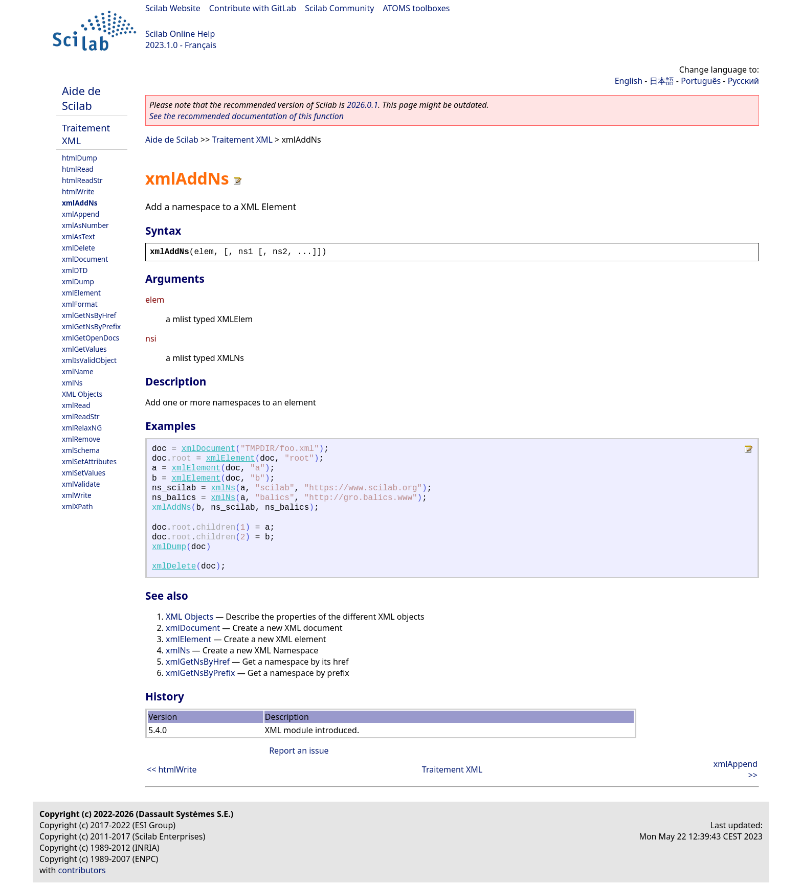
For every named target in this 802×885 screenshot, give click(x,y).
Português (701, 80)
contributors (82, 870)
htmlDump (79, 158)
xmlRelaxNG (82, 428)
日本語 (662, 80)
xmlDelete (78, 248)
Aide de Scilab (81, 98)
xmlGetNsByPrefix (91, 326)
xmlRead (76, 405)
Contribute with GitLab (252, 8)
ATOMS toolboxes (416, 8)
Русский (743, 80)
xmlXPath (77, 506)
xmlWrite (77, 495)
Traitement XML (242, 139)
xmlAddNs (80, 203)
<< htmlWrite (171, 769)
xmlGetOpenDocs (90, 338)
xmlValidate (81, 484)
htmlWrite (78, 191)
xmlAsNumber (85, 225)
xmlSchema (81, 450)
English (628, 80)
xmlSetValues (83, 473)
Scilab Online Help (180, 33)
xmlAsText (78, 236)
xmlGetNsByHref (89, 315)
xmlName (78, 371)
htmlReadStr (82, 180)
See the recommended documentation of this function (246, 116)
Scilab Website (173, 8)
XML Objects (82, 394)
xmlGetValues (84, 349)
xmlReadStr (81, 416)
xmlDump (78, 281)
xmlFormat (80, 304)
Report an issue (298, 750)
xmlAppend (80, 214)
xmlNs (72, 383)
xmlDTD (74, 270)
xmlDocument (85, 259)
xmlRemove (81, 439)
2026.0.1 (362, 104)
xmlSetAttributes (89, 461)
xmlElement (81, 293)
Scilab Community (339, 8)
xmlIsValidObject (89, 360)
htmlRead (78, 169)
